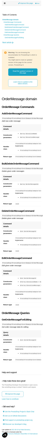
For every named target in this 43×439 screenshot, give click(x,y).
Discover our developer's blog (14, 424)
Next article (7, 43)
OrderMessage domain (10, 19)
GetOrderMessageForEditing (14, 37)
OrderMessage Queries (11, 35)
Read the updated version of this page (23, 72)
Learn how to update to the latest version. (22, 83)
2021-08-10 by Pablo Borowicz (20, 429)
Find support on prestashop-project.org (17, 420)
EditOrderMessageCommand (14, 32)
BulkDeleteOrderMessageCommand (17, 27)
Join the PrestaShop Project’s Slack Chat (18, 411)
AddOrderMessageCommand (14, 25)
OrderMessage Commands (12, 22)
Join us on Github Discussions (14, 415)
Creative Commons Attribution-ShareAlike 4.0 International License (19, 434)
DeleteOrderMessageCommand (15, 30)
